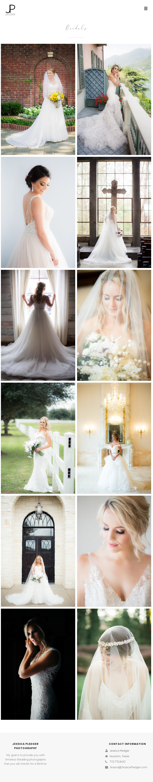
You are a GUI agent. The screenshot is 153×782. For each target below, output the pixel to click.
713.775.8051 (118, 761)
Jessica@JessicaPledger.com (128, 767)
